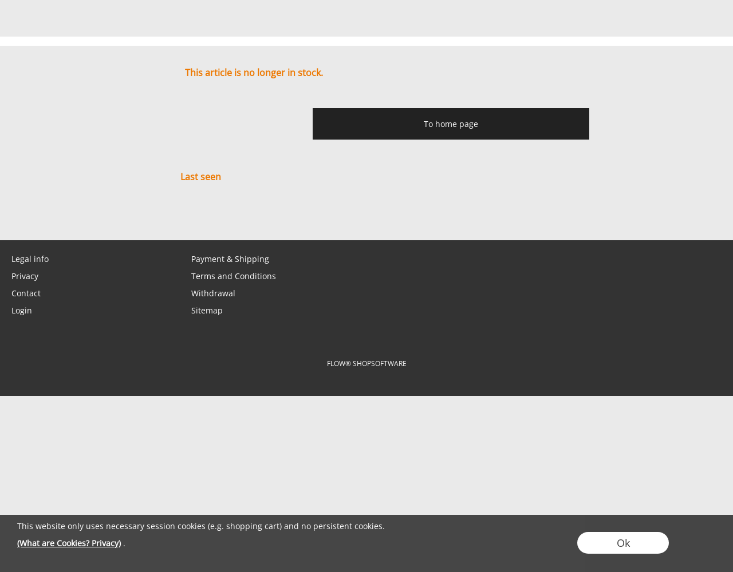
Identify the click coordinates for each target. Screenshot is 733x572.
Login (21, 310)
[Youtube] (138, 217)
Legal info (30, 258)
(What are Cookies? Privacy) (69, 543)
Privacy (24, 276)
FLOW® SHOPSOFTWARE (367, 363)
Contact (26, 293)
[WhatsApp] (45, 217)
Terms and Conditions (233, 276)
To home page (451, 123)
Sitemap (207, 310)
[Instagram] (107, 217)
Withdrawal (213, 293)
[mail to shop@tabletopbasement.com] (14, 217)
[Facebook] (76, 217)
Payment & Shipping (230, 258)
